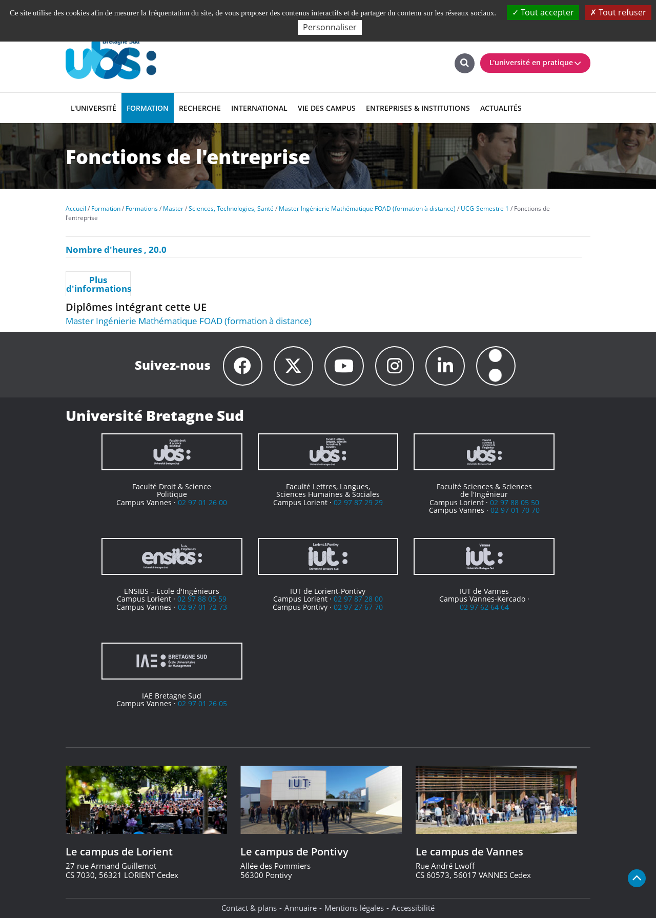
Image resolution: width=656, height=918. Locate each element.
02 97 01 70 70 (515, 510)
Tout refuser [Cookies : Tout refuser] (618, 12)
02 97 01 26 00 (202, 502)
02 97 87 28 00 (358, 599)
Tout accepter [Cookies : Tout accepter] (543, 12)
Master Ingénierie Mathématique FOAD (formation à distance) (189, 321)
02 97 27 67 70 (358, 607)
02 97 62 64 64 (484, 607)
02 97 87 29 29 (358, 502)
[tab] (98, 283)
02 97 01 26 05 (202, 704)
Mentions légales (354, 908)
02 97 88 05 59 (202, 599)
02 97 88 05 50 (514, 502)
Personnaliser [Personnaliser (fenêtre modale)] (330, 27)
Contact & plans (249, 908)
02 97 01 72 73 (202, 607)
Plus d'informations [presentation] (98, 284)
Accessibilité (413, 908)
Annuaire (300, 908)
